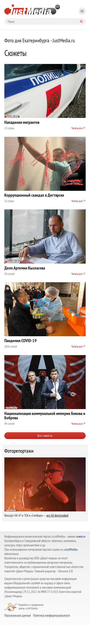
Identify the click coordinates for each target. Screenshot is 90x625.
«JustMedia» (71, 549)
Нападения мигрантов (21, 122)
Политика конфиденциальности (51, 615)
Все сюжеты (44, 435)
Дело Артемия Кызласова (24, 268)
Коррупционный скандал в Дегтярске (34, 195)
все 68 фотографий (57, 515)
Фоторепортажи (19, 451)
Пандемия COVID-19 (20, 340)
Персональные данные (17, 615)
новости (80, 536)
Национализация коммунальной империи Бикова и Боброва (44, 415)
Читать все (77, 128)
